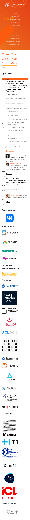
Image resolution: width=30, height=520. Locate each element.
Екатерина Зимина (15, 155)
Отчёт (15, 13)
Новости (15, 32)
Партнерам (15, 25)
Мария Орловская (15, 163)
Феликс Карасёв (15, 195)
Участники (15, 22)
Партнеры (15, 38)
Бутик (15, 29)
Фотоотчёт (15, 16)
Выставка (15, 35)
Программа (15, 19)
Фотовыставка (15, 44)
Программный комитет (15, 41)
